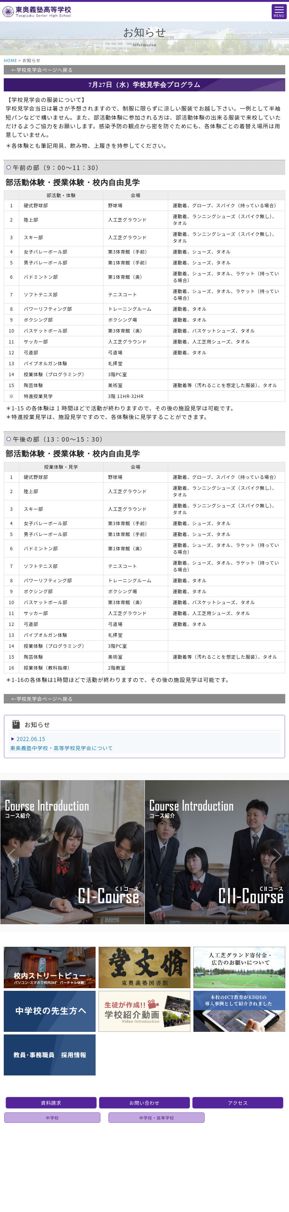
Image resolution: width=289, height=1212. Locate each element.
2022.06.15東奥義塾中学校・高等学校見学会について (61, 743)
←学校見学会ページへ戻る (42, 69)
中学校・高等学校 (156, 1118)
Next (270, 840)
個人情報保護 (147, 1150)
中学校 (52, 1118)
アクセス (238, 1102)
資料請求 (51, 1102)
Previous (4, 840)
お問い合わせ (144, 1102)
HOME (10, 60)
